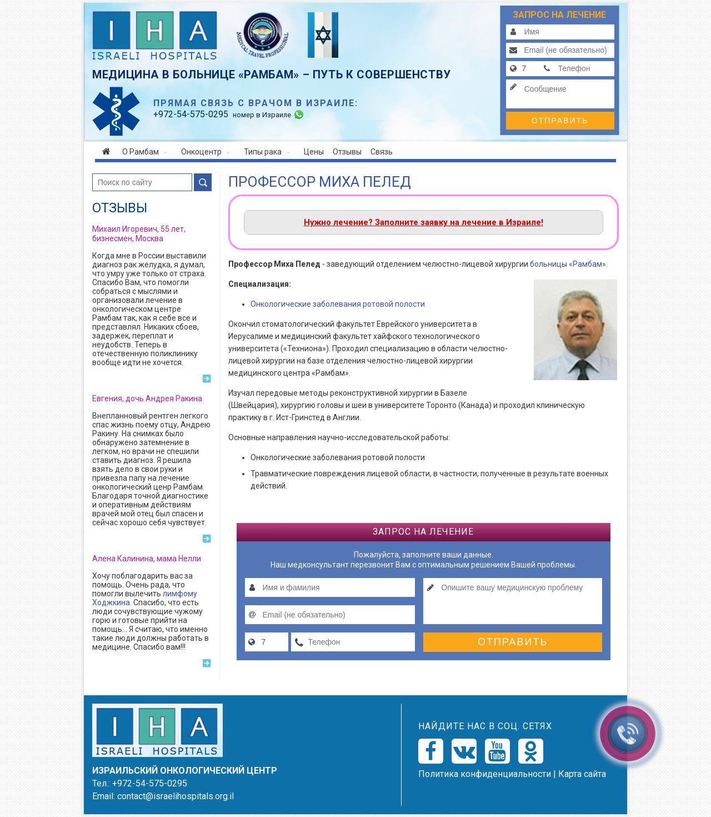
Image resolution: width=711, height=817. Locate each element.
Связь (381, 151)
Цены (314, 151)
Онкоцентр (206, 151)
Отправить (560, 120)
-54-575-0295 (190, 114)
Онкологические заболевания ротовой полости (338, 304)
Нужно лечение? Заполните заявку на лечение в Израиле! (423, 222)
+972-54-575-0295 (149, 783)
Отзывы (347, 151)
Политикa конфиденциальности (484, 774)
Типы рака (267, 151)
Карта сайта (582, 774)
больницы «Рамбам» (568, 264)
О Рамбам (145, 151)
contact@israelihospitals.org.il (175, 796)
